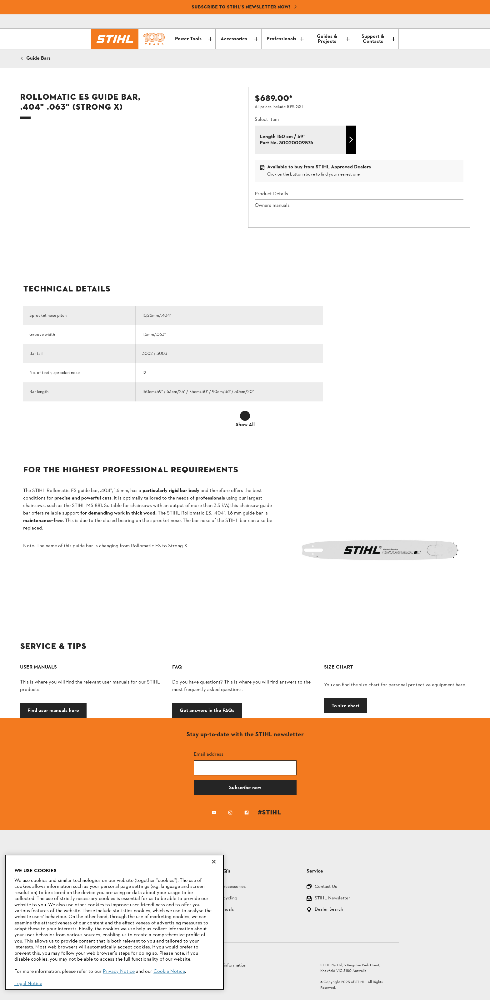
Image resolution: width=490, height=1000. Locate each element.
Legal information (229, 965)
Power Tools (193, 39)
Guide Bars (38, 58)
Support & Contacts (378, 39)
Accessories (239, 39)
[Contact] (367, 21)
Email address (208, 754)
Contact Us (326, 887)
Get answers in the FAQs (207, 710)
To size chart (345, 706)
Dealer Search (329, 910)
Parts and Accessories (224, 887)
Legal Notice (28, 983)
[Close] (214, 861)
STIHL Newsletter (332, 898)
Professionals (285, 39)
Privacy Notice (119, 971)
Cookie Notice (169, 971)
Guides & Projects (333, 39)
